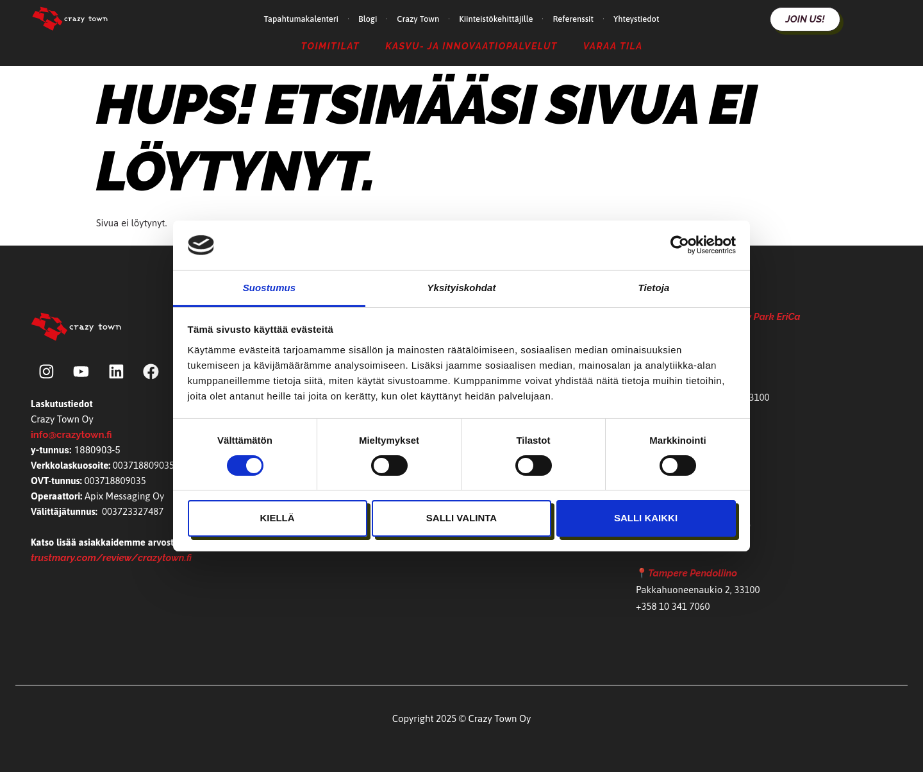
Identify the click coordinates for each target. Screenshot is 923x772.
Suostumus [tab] (269, 287)
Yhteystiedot (636, 19)
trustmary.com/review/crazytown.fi (111, 558)
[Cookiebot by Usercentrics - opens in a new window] (680, 245)
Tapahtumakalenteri (301, 19)
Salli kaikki (646, 517)
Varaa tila (613, 45)
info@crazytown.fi (71, 435)
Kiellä (277, 517)
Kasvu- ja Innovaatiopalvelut (471, 45)
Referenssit (573, 19)
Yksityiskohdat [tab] (461, 287)
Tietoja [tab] (654, 287)
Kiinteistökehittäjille (496, 19)
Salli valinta (461, 517)
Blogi (367, 19)
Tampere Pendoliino (692, 573)
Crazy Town (418, 19)
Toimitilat (330, 45)
